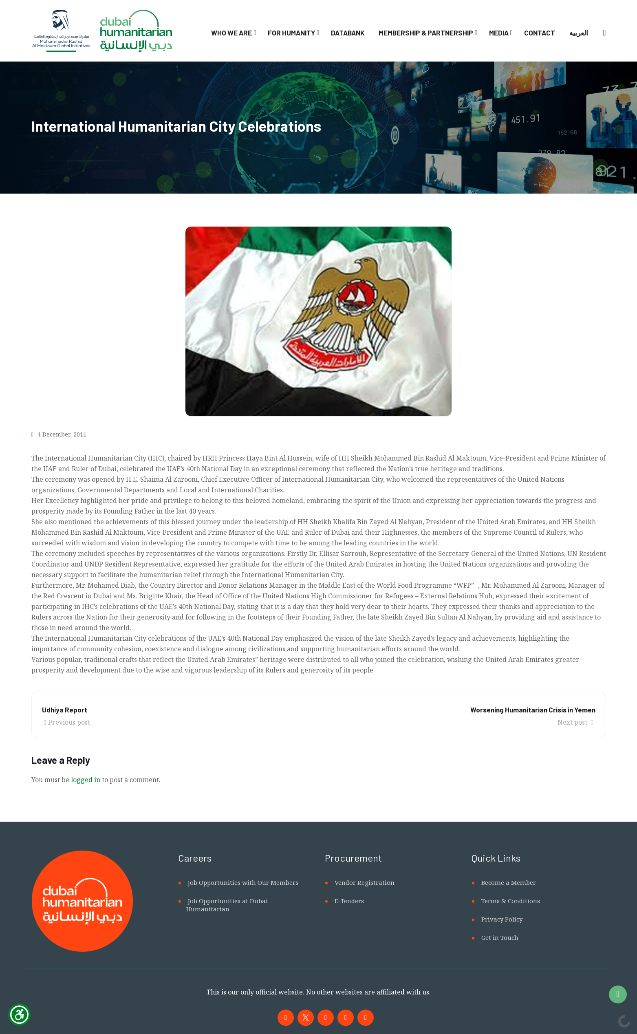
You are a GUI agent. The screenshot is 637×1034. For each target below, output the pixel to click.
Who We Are (231, 33)
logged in (85, 779)
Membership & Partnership (426, 33)
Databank (348, 33)
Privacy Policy (501, 919)
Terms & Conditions (510, 901)
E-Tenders (349, 901)
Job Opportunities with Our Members (243, 882)
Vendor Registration (365, 882)
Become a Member (508, 882)
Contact (539, 33)
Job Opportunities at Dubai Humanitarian (227, 905)
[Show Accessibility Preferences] (19, 1014)
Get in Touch (499, 937)
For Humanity (291, 33)
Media (499, 33)
